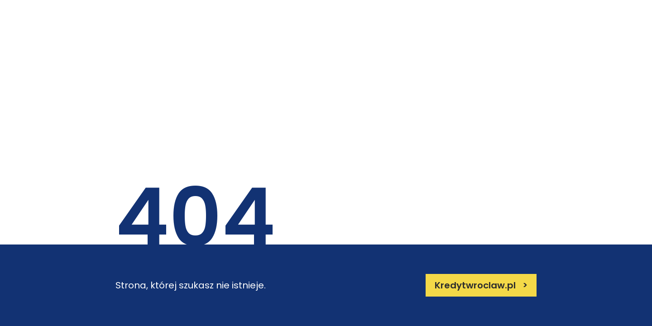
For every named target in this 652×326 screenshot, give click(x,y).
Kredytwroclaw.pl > (481, 285)
